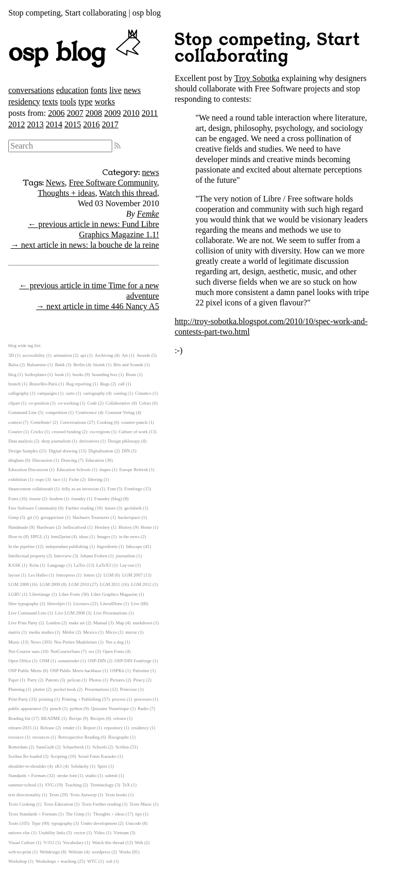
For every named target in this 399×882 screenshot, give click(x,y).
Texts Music (140, 804)
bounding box (104, 374)
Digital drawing (63, 450)
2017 (110, 124)
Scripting (58, 756)
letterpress (65, 575)
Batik (60, 364)
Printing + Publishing (81, 699)
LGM (108, 575)
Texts (54, 794)
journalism (126, 555)
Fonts (13, 498)
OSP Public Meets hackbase (76, 670)
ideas (83, 536)
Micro (111, 632)
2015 (72, 124)
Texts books (116, 794)
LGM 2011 (110, 584)
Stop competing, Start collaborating (267, 48)
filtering (95, 479)
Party (32, 680)
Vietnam (121, 832)
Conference (86, 412)
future (110, 508)
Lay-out (127, 565)
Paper (13, 680)
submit (111, 775)
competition (56, 412)
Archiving (104, 355)
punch (55, 708)
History (125, 527)
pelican (73, 680)
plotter (39, 689)
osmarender (68, 660)
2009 (112, 113)
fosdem (56, 498)
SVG (50, 784)
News (55, 182)
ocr (91, 651)
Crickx (37, 431)
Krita (33, 565)
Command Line (22, 412)
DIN (126, 450)
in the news (129, 536)
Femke (148, 213)
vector (79, 832)
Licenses (81, 603)
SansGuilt (45, 747)
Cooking (105, 422)
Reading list (19, 718)
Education (95, 460)
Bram (131, 374)
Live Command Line (27, 613)
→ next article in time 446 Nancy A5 (97, 306)
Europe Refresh (133, 469)
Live (135, 603)
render (68, 727)
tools (68, 101)
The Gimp (75, 814)
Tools (13, 823)
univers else (19, 832)
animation (63, 355)
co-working (68, 403)
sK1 (58, 766)
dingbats (16, 460)
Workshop (17, 861)
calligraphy (18, 393)
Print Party (18, 699)
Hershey (102, 527)
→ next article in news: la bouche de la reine (84, 244)
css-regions (99, 431)
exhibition (17, 479)
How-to (15, 536)
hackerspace (129, 517)
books (78, 374)
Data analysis (20, 441)
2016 (91, 124)
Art (125, 355)
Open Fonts (113, 651)
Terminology (102, 784)
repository (113, 727)
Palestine (141, 670)
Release (47, 727)
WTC (92, 861)
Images (103, 536)
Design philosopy (124, 441)
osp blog (76, 53)
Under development (99, 823)
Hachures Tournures (91, 517)
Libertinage (39, 594)
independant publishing (67, 546)
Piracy (139, 680)
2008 (93, 113)
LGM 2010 (79, 584)
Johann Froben (93, 555)
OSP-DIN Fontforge (132, 660)
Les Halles (37, 575)
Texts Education (58, 804)
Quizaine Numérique (110, 708)
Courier (15, 431)
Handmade (18, 527)
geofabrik (133, 508)
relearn (119, 718)
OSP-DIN (97, 660)
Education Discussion (28, 469)
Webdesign (49, 851)
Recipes (97, 718)
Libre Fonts (69, 594)
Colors (145, 403)
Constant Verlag (120, 412)
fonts (98, 90)
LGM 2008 (18, 584)
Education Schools (74, 469)
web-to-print (19, 851)
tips (138, 814)
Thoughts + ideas (66, 193)
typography (61, 823)
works (105, 101)
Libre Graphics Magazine (114, 594)
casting (120, 393)
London (53, 622)
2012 (16, 124)
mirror (131, 632)
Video (99, 832)
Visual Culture (21, 842)
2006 (56, 113)
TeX (126, 784)
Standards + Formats (27, 775)
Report (89, 727)
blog (12, 374)
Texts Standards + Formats (32, 814)
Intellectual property (27, 555)
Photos (95, 680)
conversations (31, 90)
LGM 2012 (141, 584)
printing (46, 699)
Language (56, 565)
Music (14, 642)
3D (11, 355)
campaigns (47, 393)
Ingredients (107, 546)
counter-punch (134, 422)
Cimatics (143, 393)
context (15, 422)
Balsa (13, 364)
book (59, 374)
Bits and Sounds (128, 364)
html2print (60, 536)
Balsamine (36, 364)
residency (24, 101)
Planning (16, 689)
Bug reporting (78, 383)
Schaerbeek (73, 747)
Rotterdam (18, 747)
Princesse (128, 689)
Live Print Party (22, 622)
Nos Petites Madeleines (75, 642)
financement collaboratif (30, 488)
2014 (54, 124)
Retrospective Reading (79, 737)
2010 (131, 113)
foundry (78, 498)
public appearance (25, 708)
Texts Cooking (21, 804)
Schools (99, 747)
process (118, 699)
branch (14, 383)
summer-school (22, 784)
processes (143, 699)
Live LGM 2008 (70, 613)
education (72, 90)
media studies (41, 632)
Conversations (73, 422)
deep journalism (56, 441)
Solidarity (80, 766)
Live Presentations (110, 613)
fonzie (35, 498)
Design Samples (23, 450)
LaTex (79, 565)
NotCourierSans (65, 651)
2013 (35, 124)
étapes (105, 469)
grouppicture (52, 517)
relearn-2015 (20, 727)
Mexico (90, 632)
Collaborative (117, 403)
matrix (14, 632)
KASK (14, 565)
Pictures (117, 680)
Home (146, 527)
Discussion (42, 460)
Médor (68, 632)
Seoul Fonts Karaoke (97, 756)
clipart (14, 403)
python (76, 708)
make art (77, 622)
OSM (44, 660)
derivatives (89, 441)
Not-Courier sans (23, 651)
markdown (142, 622)
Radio (143, 708)
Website (76, 851)
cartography (94, 393)
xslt (109, 861)
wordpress (100, 851)
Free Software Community (113, 182)
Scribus (122, 747)
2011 (149, 113)
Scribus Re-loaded (25, 756)
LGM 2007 (132, 575)
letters (89, 575)
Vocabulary (73, 842)
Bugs (105, 383)
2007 (74, 113)
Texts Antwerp (83, 794)
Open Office (19, 660)
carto (70, 393)
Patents (52, 680)
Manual (101, 622)
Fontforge (133, 488)
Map (120, 622)
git (30, 517)
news (132, 90)
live (115, 90)
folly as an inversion (80, 488)
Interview (63, 555)
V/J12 (49, 842)
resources (40, 737)
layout (14, 575)
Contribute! (40, 422)
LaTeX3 (103, 565)
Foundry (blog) (109, 498)
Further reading (79, 508)
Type (36, 823)
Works (125, 851)
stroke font (67, 775)
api (83, 355)
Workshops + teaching (55, 861)
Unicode (133, 823)
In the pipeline (21, 546)
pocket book (65, 689)
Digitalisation (100, 450)
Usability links (51, 832)
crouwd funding (66, 431)
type (85, 101)
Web (139, 842)
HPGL (37, 536)
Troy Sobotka (257, 78)
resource (16, 737)
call (121, 383)
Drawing (69, 460)
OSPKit (117, 670)
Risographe (118, 737)
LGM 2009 (49, 584)
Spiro (102, 766)
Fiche (74, 479)
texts (50, 101)
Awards (143, 355)
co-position (39, 403)
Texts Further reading (101, 804)
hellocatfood (74, 527)
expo (39, 479)
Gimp (13, 517)
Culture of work (133, 431)
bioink (99, 364)
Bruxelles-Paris (43, 383)
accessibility (33, 355)
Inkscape (134, 546)
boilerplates (35, 374)
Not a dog (114, 642)
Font (112, 488)
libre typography (23, 603)
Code (92, 403)
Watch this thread (128, 193)
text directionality (24, 794)
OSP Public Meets (25, 670)
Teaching (73, 784)
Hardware (46, 527)
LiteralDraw (111, 603)
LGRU (14, 594)
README (50, 718)
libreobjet (56, 603)
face (57, 479)
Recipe (75, 718)
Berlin (79, 364)
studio (91, 775)
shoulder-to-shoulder (27, 766)
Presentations (97, 689)
